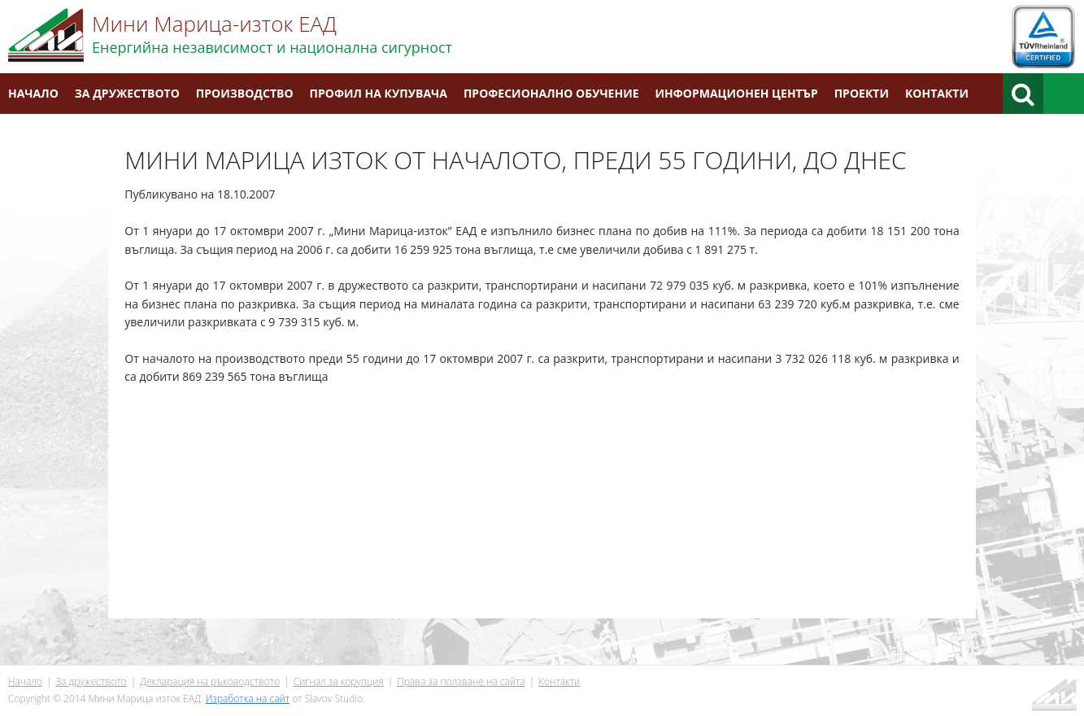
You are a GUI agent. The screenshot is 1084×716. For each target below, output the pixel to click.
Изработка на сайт (248, 698)
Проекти (861, 93)
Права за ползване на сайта (461, 681)
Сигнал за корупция (339, 681)
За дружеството (127, 93)
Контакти (937, 93)
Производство (245, 93)
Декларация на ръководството (210, 681)
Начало (33, 93)
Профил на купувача (378, 93)
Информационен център (736, 93)
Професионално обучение (551, 93)
